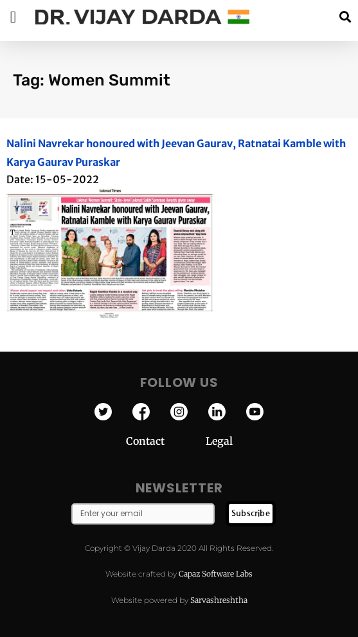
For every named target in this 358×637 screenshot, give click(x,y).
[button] (344, 17)
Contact (166, 441)
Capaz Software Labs (216, 574)
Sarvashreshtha (218, 600)
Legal (219, 441)
